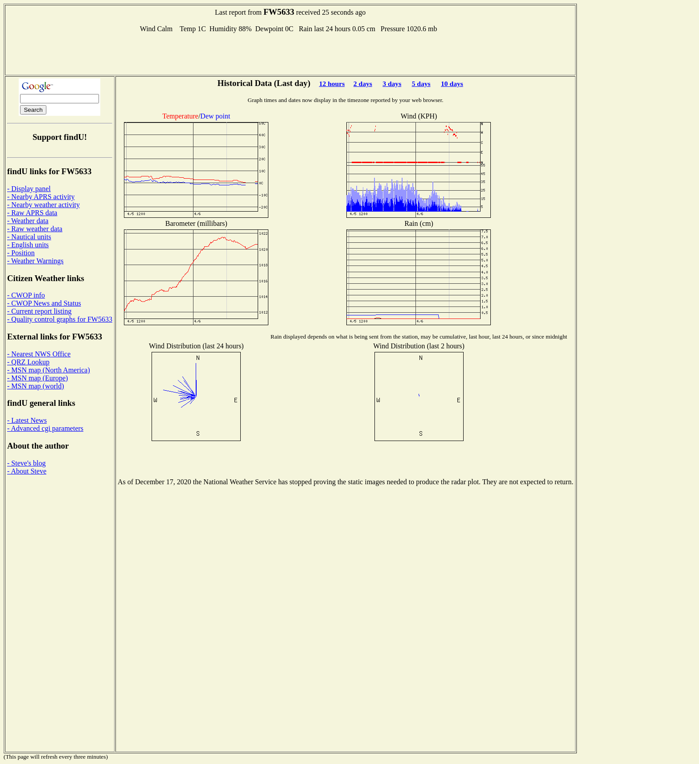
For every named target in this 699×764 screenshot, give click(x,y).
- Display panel (29, 188)
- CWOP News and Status (44, 303)
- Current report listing (39, 311)
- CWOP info (26, 295)
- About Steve (26, 471)
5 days (421, 83)
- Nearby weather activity (43, 204)
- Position (21, 253)
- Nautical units (29, 237)
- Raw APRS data (32, 213)
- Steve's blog (26, 463)
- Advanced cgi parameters (45, 428)
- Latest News (27, 420)
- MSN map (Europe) (37, 378)
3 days (391, 83)
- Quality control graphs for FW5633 (59, 319)
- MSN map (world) (35, 386)
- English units (28, 245)
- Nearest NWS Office (38, 354)
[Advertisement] (290, 53)
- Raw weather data (34, 229)
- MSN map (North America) (48, 370)
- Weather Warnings (35, 261)
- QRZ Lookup (28, 362)
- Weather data (28, 221)
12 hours (332, 83)
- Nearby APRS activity (41, 196)
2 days (363, 83)
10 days (452, 83)
